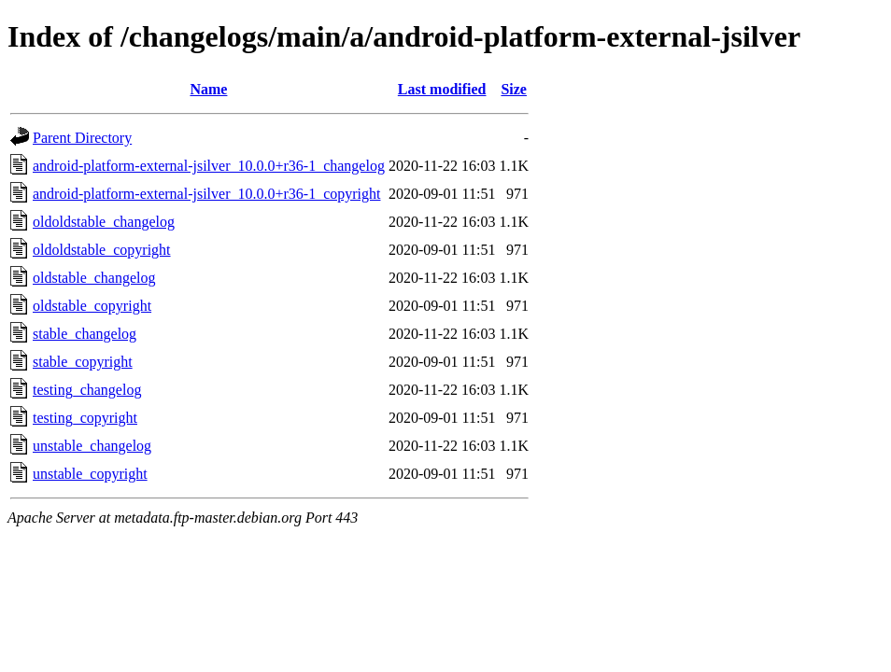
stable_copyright (83, 362)
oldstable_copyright (92, 306)
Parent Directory (82, 138)
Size (514, 89)
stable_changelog (84, 334)
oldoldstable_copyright (102, 250)
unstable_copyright (90, 474)
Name (208, 89)
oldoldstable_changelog (104, 222)
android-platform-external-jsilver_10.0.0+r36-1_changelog (209, 166)
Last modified (442, 89)
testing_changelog (87, 390)
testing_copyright (85, 418)
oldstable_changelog (94, 278)
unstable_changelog (92, 446)
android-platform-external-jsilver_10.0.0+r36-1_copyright (206, 194)
